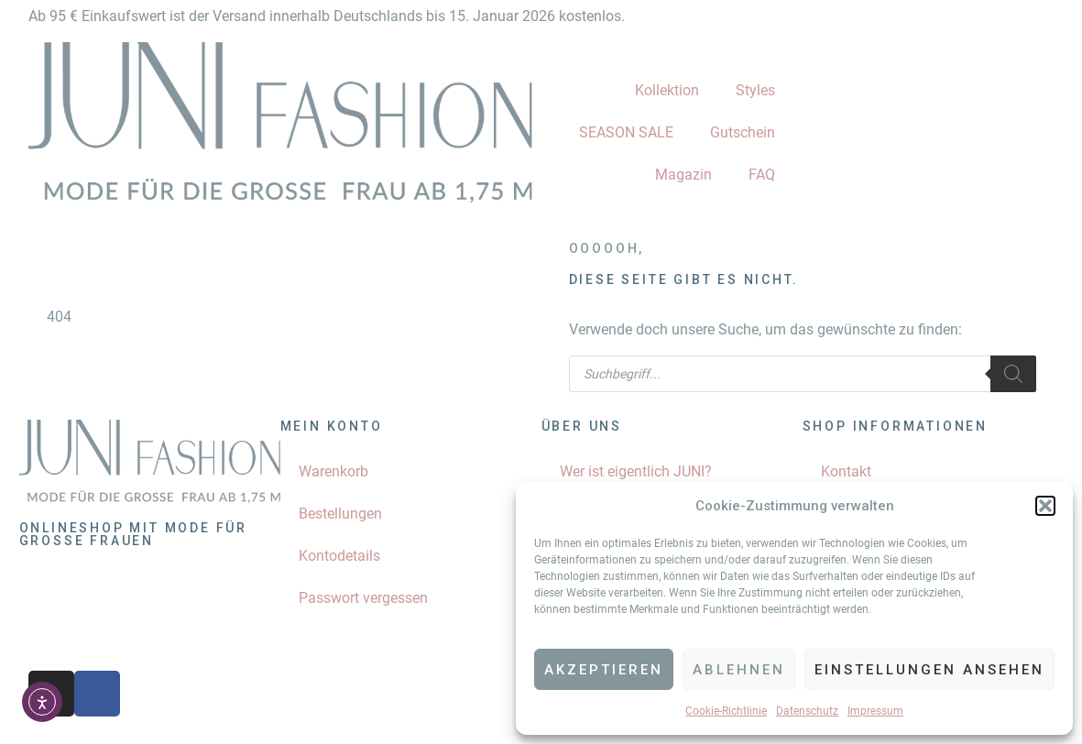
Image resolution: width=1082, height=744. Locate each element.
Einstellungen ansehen (929, 670)
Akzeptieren (603, 670)
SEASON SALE (626, 132)
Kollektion (667, 90)
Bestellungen (340, 513)
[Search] (1013, 374)
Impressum (875, 711)
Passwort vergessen (363, 598)
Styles (755, 90)
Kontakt (846, 471)
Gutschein (742, 132)
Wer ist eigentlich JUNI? (636, 471)
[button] (1045, 506)
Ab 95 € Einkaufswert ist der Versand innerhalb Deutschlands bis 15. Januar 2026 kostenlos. (326, 16)
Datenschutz (807, 711)
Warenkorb (333, 471)
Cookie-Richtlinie (726, 711)
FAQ (762, 174)
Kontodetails (339, 555)
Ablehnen (739, 670)
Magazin (683, 174)
